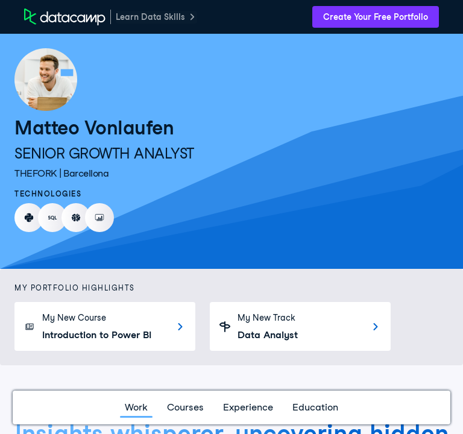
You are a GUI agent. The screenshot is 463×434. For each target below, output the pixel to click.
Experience (248, 407)
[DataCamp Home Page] (65, 16)
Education (315, 407)
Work (136, 407)
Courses (185, 407)
